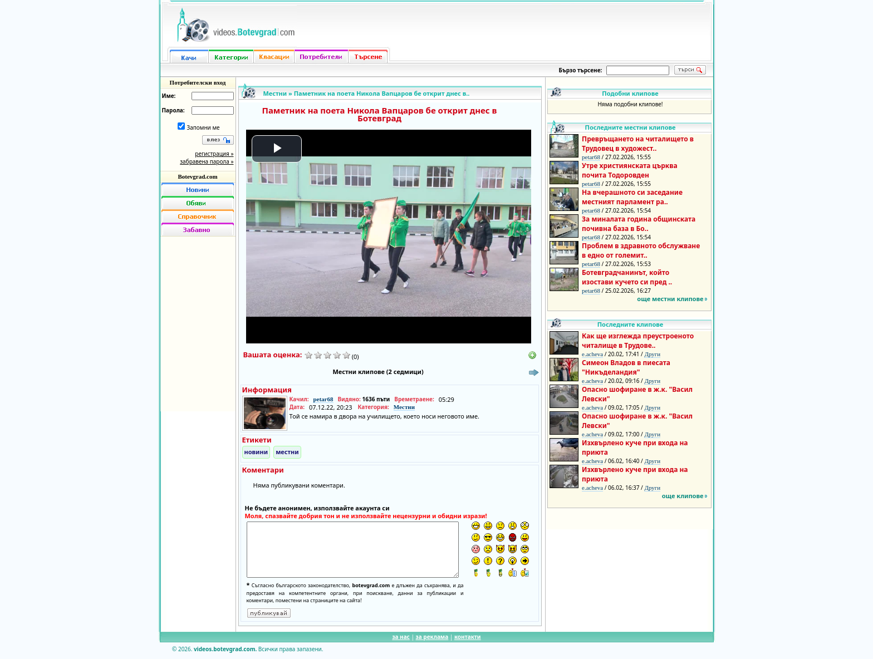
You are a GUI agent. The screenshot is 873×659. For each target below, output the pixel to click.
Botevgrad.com (197, 176)
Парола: (173, 110)
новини (256, 451)
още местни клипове (670, 298)
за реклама (432, 637)
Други (652, 354)
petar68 (323, 399)
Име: (169, 96)
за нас (400, 637)
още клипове (683, 495)
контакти (467, 637)
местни (287, 451)
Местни (275, 93)
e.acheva (592, 354)
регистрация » (214, 154)
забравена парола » (206, 161)
